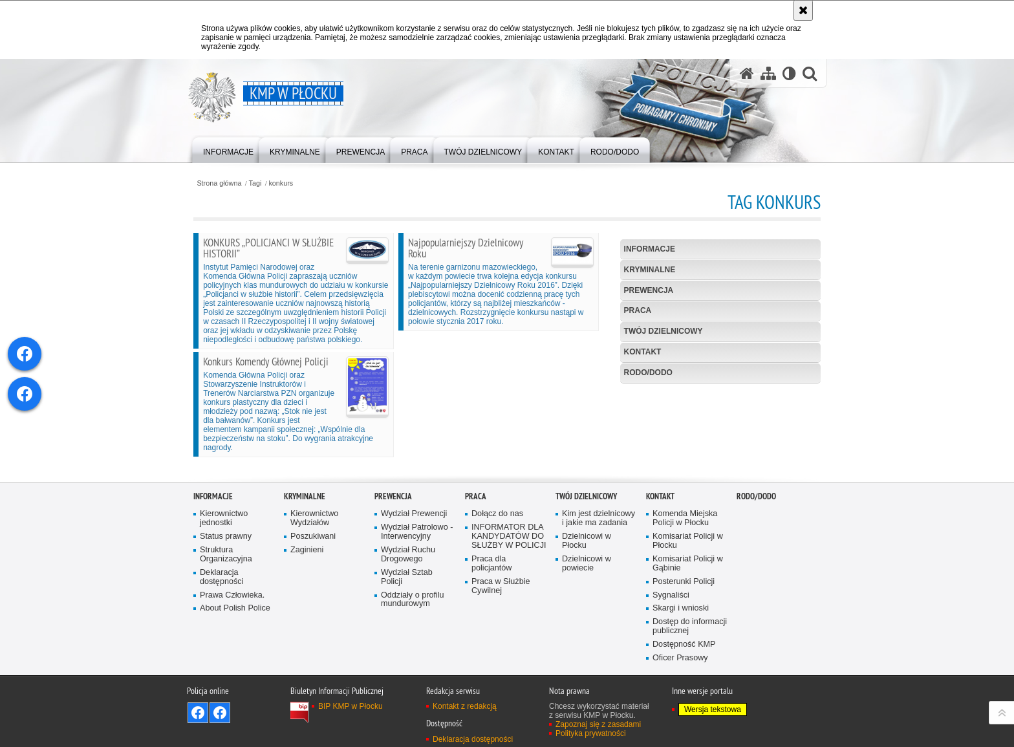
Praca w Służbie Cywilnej (500, 662)
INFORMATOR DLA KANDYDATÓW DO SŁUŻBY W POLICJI (508, 613)
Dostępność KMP (684, 721)
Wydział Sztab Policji (407, 653)
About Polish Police (235, 684)
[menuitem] (228, 149)
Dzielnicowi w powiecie (586, 640)
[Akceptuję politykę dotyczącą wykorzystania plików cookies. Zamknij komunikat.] (803, 10)
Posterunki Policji (684, 658)
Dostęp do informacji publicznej (690, 702)
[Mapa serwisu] (768, 73)
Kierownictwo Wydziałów (314, 594)
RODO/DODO (648, 372)
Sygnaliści (671, 671)
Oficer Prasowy (680, 734)
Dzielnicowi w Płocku (586, 617)
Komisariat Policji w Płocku (688, 617)
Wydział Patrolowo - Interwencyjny (417, 608)
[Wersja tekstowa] (789, 73)
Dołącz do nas (497, 590)
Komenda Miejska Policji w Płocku (685, 594)
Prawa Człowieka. (232, 671)
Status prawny (226, 613)
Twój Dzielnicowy (663, 331)
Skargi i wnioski (681, 684)
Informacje (649, 249)
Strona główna (219, 183)
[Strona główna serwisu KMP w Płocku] (747, 73)
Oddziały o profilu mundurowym (412, 676)
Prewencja (649, 290)
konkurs (280, 183)
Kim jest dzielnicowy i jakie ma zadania (598, 594)
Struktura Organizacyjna (226, 631)
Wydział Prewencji (414, 590)
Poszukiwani (313, 613)
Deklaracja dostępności (221, 653)
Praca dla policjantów (491, 640)
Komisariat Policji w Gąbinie (688, 640)
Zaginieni (306, 626)
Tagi (255, 183)
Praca (638, 310)
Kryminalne (650, 269)
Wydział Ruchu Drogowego (408, 631)
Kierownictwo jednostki (224, 594)
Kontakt (643, 351)
